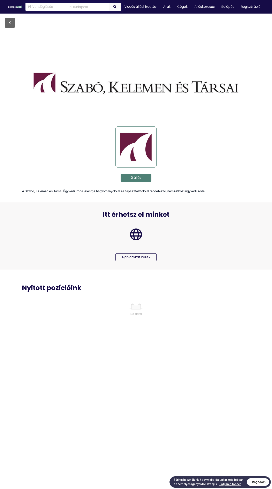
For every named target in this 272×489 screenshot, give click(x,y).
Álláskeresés (204, 6)
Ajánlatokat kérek (136, 257)
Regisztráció (250, 6)
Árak (167, 6)
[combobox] (87, 6)
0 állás (136, 177)
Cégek (182, 6)
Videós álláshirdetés (140, 6)
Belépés (227, 6)
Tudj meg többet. (230, 484)
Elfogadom (258, 482)
